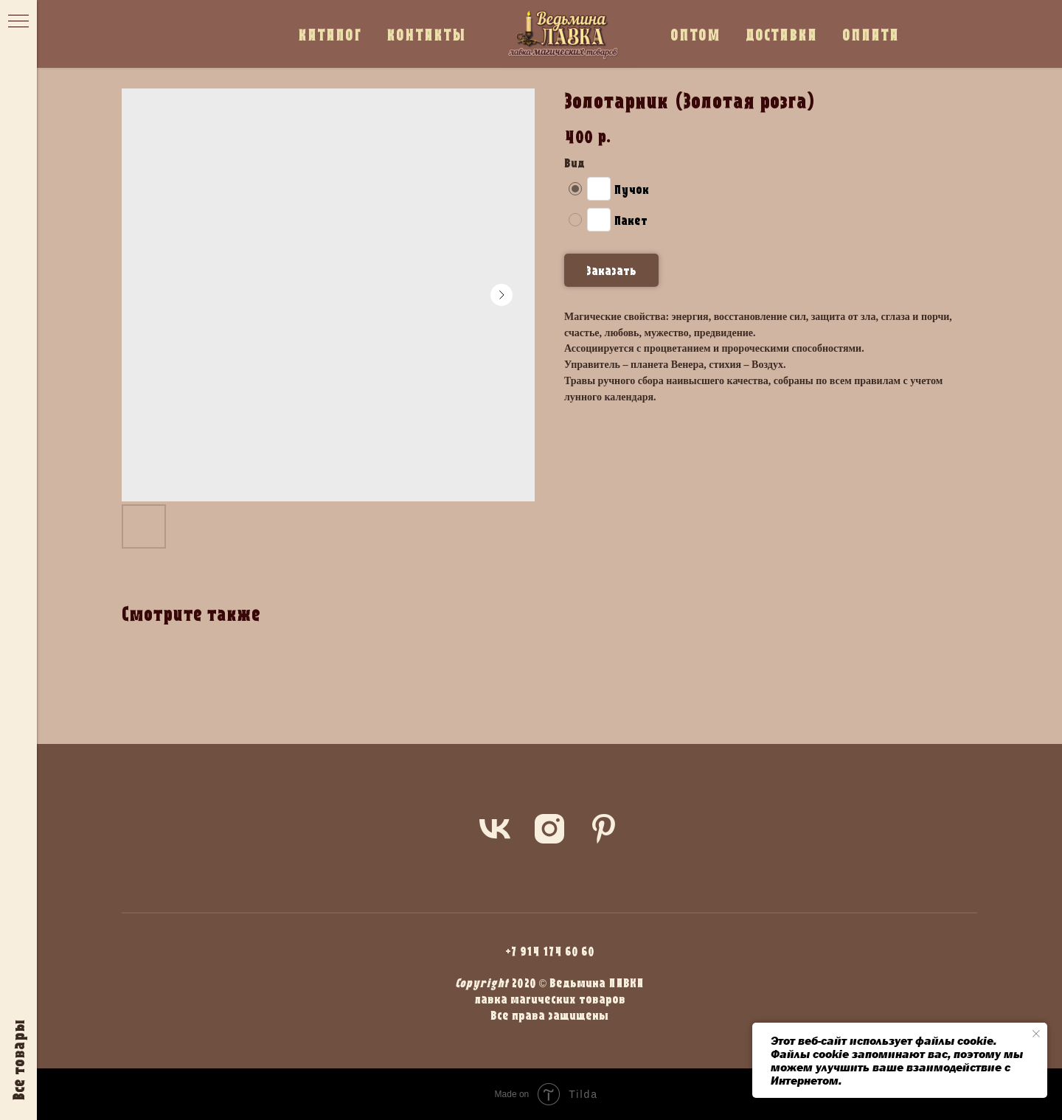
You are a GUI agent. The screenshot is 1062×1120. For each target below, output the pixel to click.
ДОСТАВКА (781, 34)
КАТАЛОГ (329, 34)
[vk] (494, 828)
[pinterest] (604, 828)
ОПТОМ (695, 34)
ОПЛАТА (870, 34)
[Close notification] (1036, 1033)
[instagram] (549, 828)
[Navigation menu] (18, 22)
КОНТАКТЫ (426, 34)
